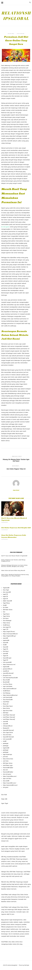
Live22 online (18, 827)
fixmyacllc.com (7, 675)
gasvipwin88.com (7, 669)
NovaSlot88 (6, 682)
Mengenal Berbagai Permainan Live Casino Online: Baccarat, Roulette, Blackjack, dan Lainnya (14, 566)
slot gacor (5, 787)
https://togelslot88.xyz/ (9, 636)
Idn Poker (5, 607)
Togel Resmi (6, 614)
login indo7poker (7, 686)
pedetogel (5, 743)
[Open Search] (30, 2)
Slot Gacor (6, 618)
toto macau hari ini (20, 927)
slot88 (4, 741)
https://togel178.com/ (9, 631)
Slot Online (20, 33)
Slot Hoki (4, 794)
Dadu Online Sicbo (8, 759)
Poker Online (6, 623)
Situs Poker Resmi (8, 706)
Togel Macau (6, 603)
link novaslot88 (7, 662)
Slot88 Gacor (6, 625)
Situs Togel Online (8, 732)
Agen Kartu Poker (7, 710)
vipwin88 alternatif (8, 673)
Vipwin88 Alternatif (8, 730)
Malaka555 (6, 728)
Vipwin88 (5, 642)
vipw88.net (6, 671)
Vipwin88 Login (7, 658)
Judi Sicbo (5, 761)
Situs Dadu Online (22, 894)
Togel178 (5, 649)
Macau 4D (5, 704)
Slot (4, 612)
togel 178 (5, 629)
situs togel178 (7, 627)
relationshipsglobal (16, 15)
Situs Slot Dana (7, 734)
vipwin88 (5, 638)
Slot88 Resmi (6, 691)
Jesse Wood (16, 490)
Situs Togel (6, 590)
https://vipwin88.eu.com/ (10, 776)
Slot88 (4, 605)
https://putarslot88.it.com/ (10, 785)
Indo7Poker (6, 702)
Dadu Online (6, 708)
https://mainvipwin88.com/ (10, 634)
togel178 (5, 594)
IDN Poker (5, 713)
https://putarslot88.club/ (9, 688)
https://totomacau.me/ (9, 664)
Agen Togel (4, 803)
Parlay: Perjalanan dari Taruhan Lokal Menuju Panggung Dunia (13, 560)
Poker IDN (4, 799)
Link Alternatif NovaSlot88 (10, 677)
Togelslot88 (6, 587)
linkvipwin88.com (8, 726)
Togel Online (6, 616)
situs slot (5, 770)
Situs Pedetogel (7, 620)
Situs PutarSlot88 (7, 699)
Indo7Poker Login (8, 765)
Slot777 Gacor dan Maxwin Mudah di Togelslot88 (14, 555)
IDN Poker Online (7, 609)
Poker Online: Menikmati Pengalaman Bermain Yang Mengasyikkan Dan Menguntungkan (15, 575)
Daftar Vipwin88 (7, 601)
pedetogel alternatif (20, 834)
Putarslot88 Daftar (8, 767)
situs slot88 (6, 781)
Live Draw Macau (7, 684)
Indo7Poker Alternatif (9, 715)
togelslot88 (6, 640)
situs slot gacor (7, 774)
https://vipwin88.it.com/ (9, 783)
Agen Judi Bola (7, 778)
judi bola (5, 756)
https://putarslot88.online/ (10, 695)
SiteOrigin (26, 965)
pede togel (4, 846)
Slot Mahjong (6, 693)
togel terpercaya (7, 754)
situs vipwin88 (7, 592)
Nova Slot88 (6, 680)
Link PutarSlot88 (7, 697)
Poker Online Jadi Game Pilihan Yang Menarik (13, 570)
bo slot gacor (5, 227)
